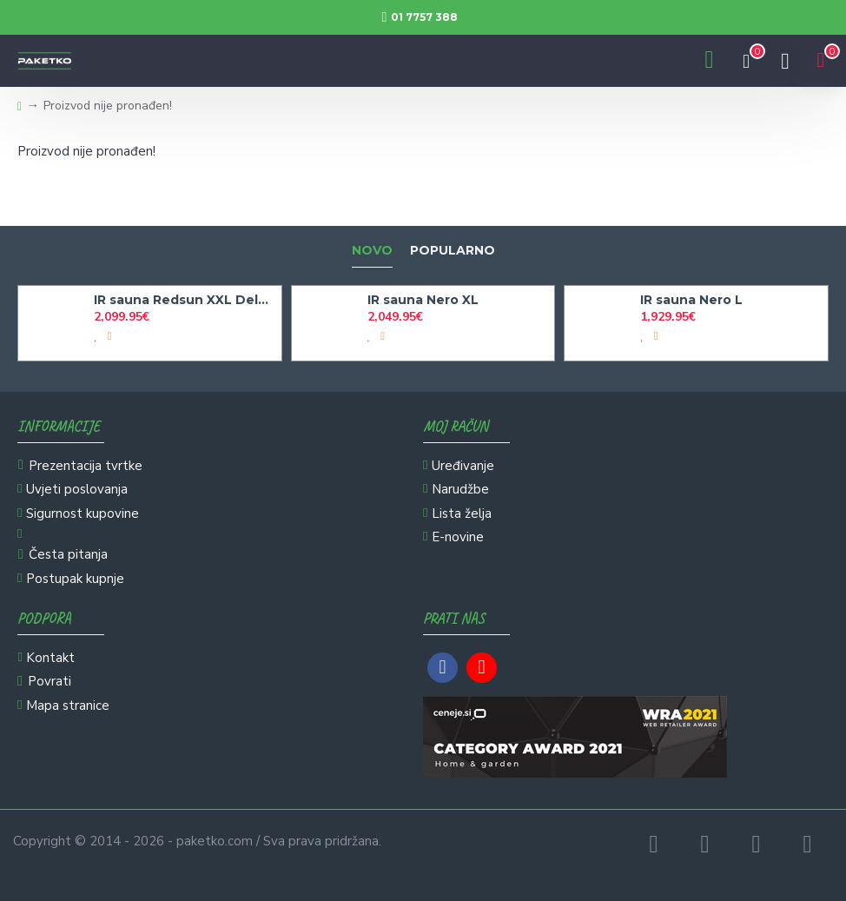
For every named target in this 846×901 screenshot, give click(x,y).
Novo (372, 250)
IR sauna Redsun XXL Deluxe (184, 300)
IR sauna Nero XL (423, 300)
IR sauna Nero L (691, 300)
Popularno (452, 250)
